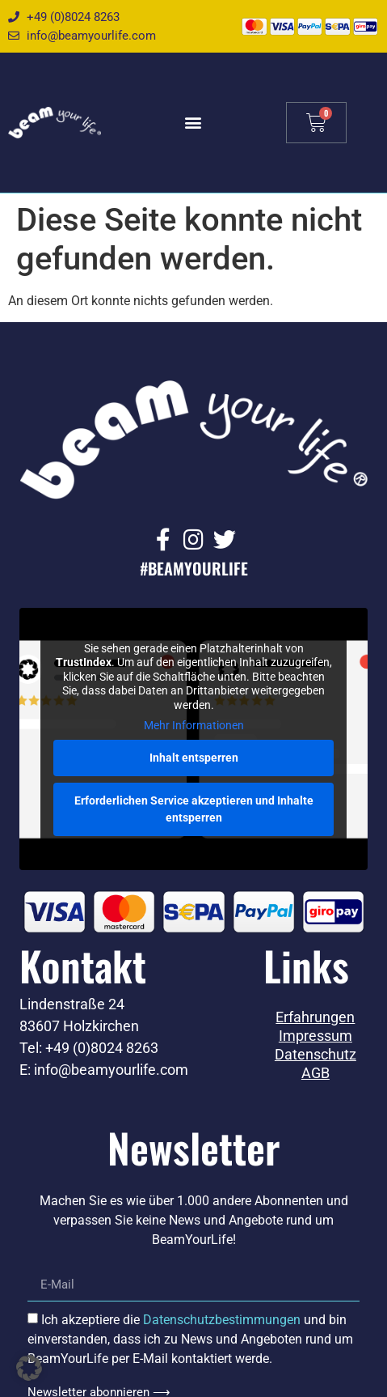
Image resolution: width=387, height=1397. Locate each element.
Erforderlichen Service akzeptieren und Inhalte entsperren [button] (193, 809)
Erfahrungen (315, 1017)
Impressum (315, 1036)
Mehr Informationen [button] (194, 726)
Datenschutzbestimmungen (222, 1319)
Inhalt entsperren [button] (193, 757)
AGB (315, 1073)
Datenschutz (315, 1055)
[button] (193, 122)
